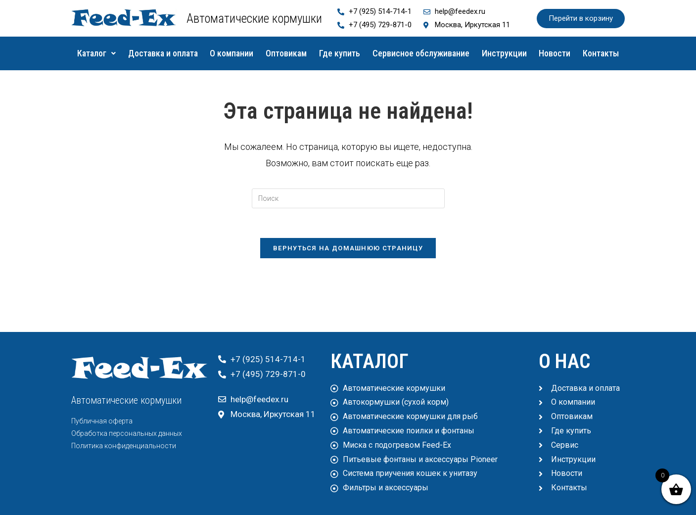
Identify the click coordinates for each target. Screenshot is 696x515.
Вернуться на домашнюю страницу (348, 272)
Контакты (348, 77)
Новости (600, 53)
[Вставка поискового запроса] (348, 222)
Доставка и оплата (172, 53)
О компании (247, 53)
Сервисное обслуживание (454, 53)
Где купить (366, 53)
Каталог (99, 53)
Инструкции (543, 53)
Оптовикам (307, 53)
